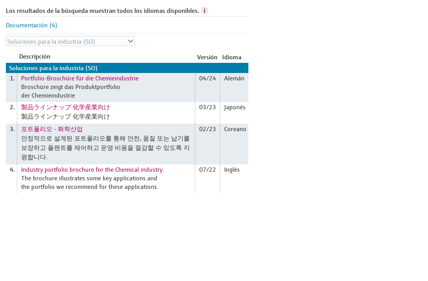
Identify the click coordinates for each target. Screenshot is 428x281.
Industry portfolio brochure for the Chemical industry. (92, 169)
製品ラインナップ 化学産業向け (65, 106)
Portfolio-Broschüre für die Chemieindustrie (80, 77)
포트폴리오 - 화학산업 (52, 128)
